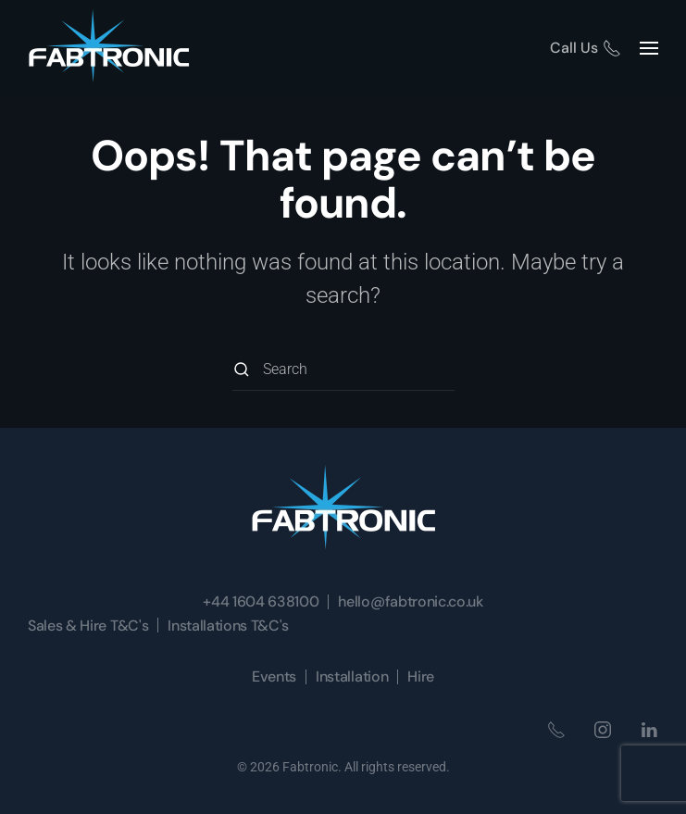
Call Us (585, 47)
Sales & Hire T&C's (88, 625)
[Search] (343, 370)
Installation (352, 676)
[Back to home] (109, 47)
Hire (420, 676)
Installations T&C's (228, 625)
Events (274, 676)
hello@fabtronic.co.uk (410, 601)
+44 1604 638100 (260, 601)
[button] (649, 47)
